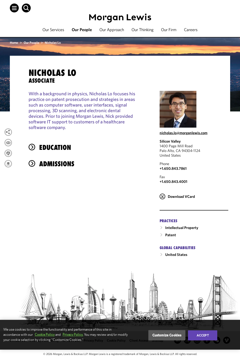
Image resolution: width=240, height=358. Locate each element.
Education (55, 147)
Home (14, 43)
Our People (82, 29)
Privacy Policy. (73, 334)
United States (176, 254)
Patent (170, 235)
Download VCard (181, 196)
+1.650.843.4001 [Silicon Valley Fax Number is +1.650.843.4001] (173, 181)
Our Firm (168, 29)
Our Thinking (142, 29)
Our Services (53, 29)
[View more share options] (8, 132)
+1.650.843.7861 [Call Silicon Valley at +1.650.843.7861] (173, 168)
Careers (191, 29)
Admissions (56, 163)
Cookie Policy (45, 334)
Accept (203, 335)
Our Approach (111, 29)
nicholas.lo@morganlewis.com (183, 132)
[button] (14, 8)
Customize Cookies (167, 335)
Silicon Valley (170, 141)
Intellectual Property (181, 227)
